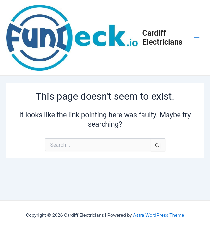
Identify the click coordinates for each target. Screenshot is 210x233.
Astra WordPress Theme (158, 215)
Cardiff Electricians (162, 37)
